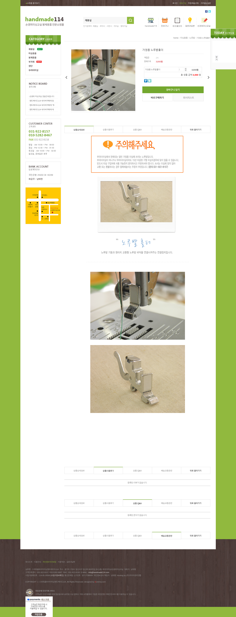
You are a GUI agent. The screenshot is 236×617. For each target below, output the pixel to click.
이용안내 (37, 562)
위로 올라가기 (195, 130)
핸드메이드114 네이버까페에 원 (41, 101)
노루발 (192, 38)
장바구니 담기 (173, 89)
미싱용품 (184, 38)
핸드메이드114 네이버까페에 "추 (41, 105)
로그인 (175, 3)
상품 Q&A (137, 130)
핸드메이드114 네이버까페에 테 (41, 110)
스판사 (109, 26)
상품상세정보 (79, 130)
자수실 (116, 26)
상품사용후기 (108, 130)
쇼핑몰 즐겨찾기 (32, 3)
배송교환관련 (166, 130)
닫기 (217, 58)
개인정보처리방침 (49, 562)
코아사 (102, 26)
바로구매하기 (157, 97)
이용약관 (61, 562)
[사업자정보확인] (57, 575)
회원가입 (182, 3)
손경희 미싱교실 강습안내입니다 (41, 96)
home (175, 38)
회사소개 (28, 562)
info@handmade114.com (98, 572)
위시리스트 (188, 97)
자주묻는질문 (206, 3)
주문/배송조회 (193, 3)
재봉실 (95, 26)
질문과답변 (71, 562)
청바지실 (123, 26)
